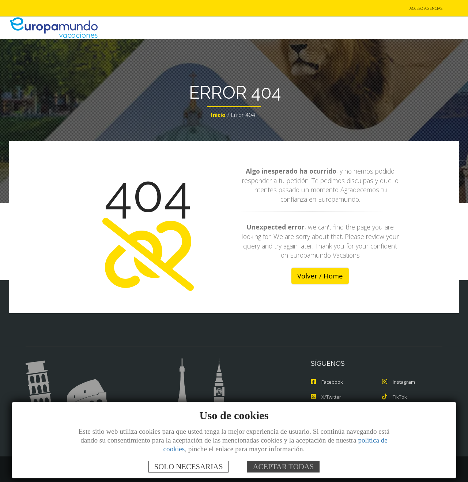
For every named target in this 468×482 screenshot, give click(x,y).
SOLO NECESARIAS (188, 466)
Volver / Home (320, 276)
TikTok (394, 397)
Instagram (398, 382)
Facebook (327, 382)
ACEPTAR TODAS (283, 466)
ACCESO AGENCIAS (426, 8)
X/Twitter (326, 397)
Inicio (218, 115)
